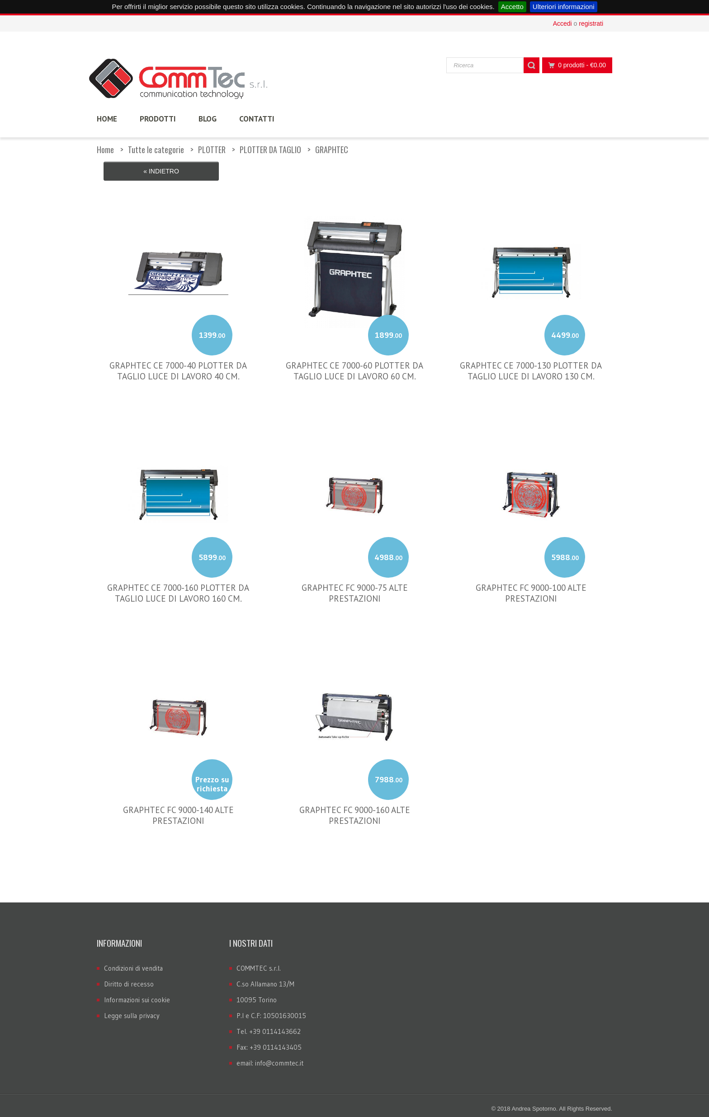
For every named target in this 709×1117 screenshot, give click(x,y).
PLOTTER (212, 149)
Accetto (512, 6)
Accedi (562, 23)
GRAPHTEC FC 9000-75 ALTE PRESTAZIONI (355, 586)
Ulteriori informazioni (564, 6)
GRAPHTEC (331, 149)
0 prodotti (575, 65)
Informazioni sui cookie (137, 993)
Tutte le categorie (156, 149)
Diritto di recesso (129, 977)
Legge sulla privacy (132, 1009)
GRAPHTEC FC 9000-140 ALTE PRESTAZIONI (178, 808)
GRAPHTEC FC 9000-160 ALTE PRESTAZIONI (354, 808)
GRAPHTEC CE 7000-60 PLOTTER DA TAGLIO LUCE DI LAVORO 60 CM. (354, 363)
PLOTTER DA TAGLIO (270, 149)
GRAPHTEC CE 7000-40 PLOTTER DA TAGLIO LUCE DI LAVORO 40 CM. (178, 363)
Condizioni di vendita (133, 961)
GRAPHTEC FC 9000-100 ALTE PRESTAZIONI (531, 586)
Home (105, 149)
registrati (591, 23)
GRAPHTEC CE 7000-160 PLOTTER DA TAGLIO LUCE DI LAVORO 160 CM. (178, 586)
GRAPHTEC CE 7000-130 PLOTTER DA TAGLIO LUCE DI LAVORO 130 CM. (531, 363)
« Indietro (161, 171)
